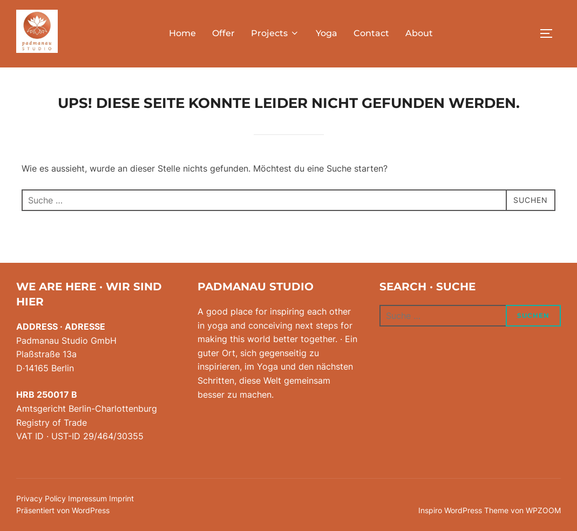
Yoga (326, 33)
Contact (371, 33)
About (419, 33)
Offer (223, 33)
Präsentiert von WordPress (63, 510)
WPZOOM (543, 510)
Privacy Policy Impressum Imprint (75, 498)
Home (182, 33)
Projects (275, 33)
